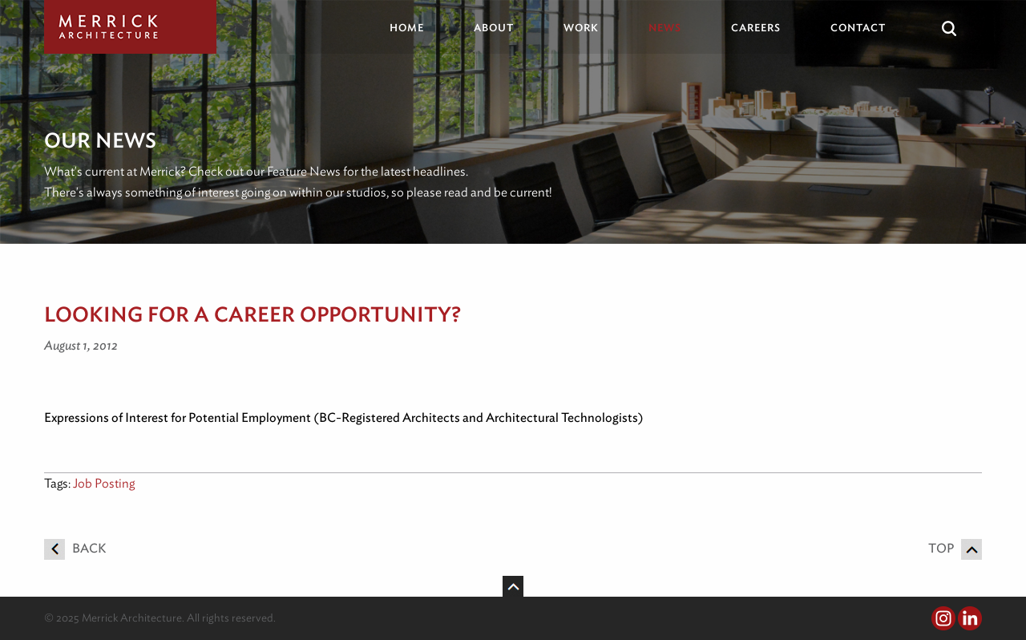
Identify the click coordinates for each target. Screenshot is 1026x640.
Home (407, 28)
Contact (858, 28)
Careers (756, 28)
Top (955, 548)
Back (75, 548)
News (664, 28)
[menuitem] (419, 28)
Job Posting (104, 483)
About (494, 28)
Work (581, 28)
